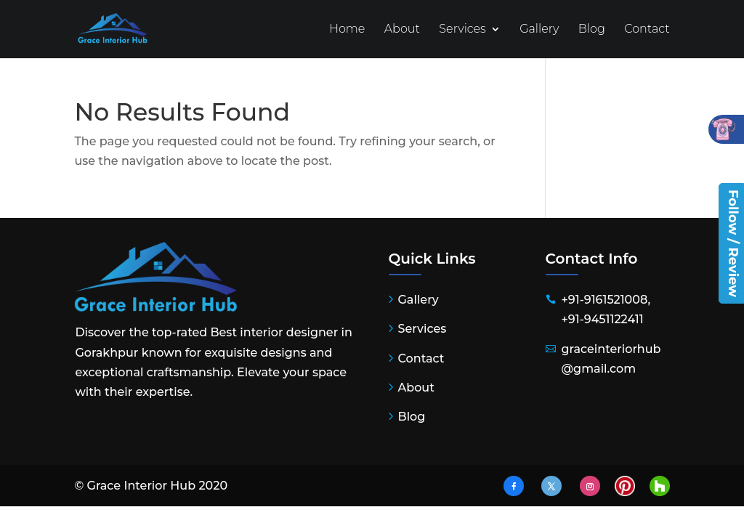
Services (462, 30)
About (402, 30)
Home (347, 30)
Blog (591, 30)
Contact (646, 30)
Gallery (539, 30)
